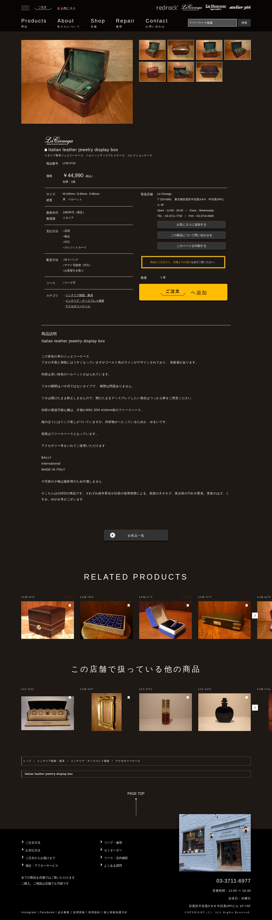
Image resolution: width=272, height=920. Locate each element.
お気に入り (66, 8)
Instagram (28, 912)
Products (34, 23)
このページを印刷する (191, 245)
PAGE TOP (136, 805)
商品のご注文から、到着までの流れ (170, 262)
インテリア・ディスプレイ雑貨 (84, 300)
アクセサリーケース (77, 306)
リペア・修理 (113, 842)
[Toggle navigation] (25, 8)
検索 (244, 22)
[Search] (212, 23)
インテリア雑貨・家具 (79, 295)
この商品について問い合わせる (191, 235)
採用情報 (79, 912)
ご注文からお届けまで (40, 858)
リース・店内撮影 (116, 858)
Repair (125, 23)
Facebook (47, 912)
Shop (98, 23)
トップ (27, 760)
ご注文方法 (33, 842)
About (68, 23)
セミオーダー (113, 850)
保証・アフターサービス (42, 865)
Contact (157, 23)
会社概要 (64, 912)
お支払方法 (33, 850)
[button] (255, 615)
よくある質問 (113, 865)
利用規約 (94, 912)
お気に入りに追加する (191, 224)
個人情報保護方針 (116, 912)
